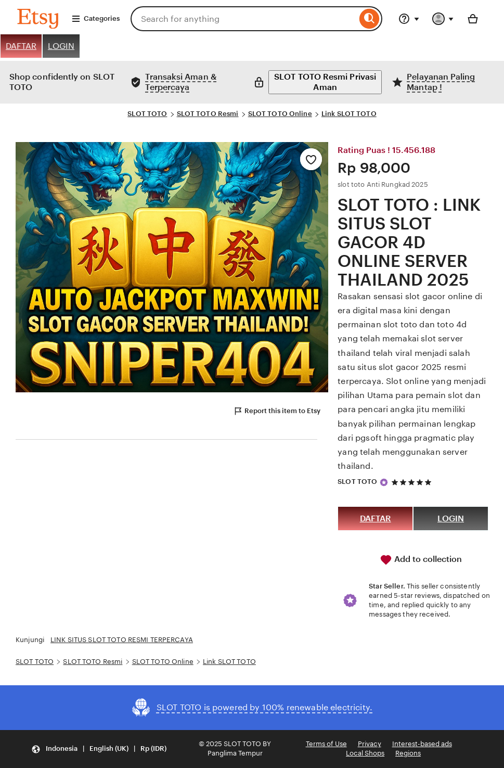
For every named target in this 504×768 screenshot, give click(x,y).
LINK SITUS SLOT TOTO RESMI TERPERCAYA (121, 640)
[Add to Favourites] (311, 159)
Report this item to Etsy (276, 411)
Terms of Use (326, 744)
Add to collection (421, 560)
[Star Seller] (384, 482)
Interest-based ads (422, 744)
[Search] (369, 18)
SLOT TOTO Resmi (208, 114)
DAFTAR (21, 46)
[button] (98, 749)
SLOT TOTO (147, 114)
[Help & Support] (409, 18)
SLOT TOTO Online (280, 114)
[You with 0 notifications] (443, 18)
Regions (408, 753)
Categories (95, 18)
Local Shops (365, 753)
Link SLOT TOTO (349, 114)
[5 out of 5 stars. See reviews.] (413, 482)
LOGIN (61, 46)
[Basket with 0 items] (472, 18)
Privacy (369, 744)
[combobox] (244, 18)
